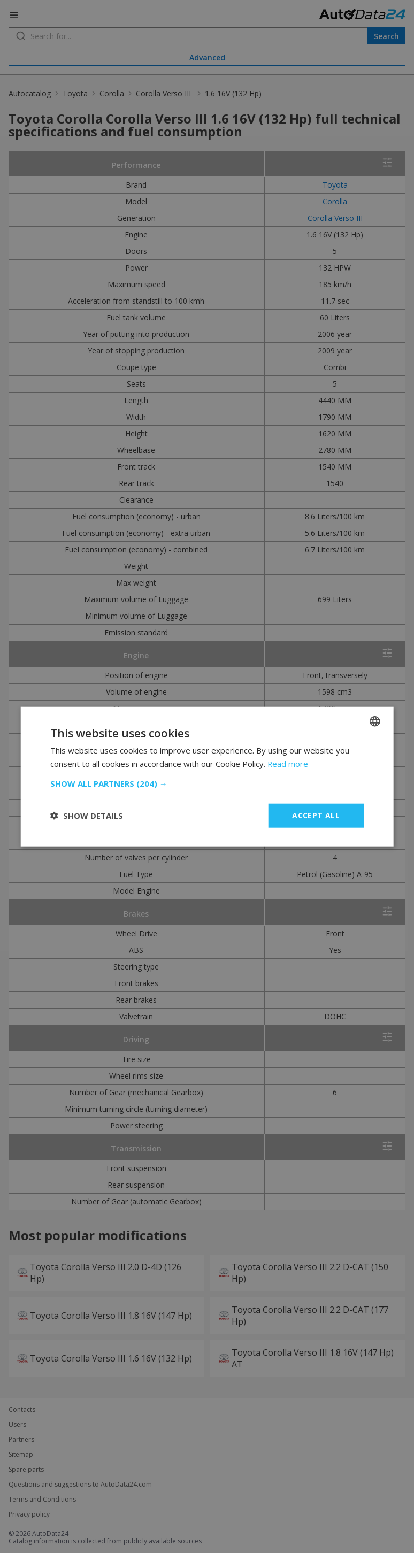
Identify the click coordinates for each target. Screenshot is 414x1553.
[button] (207, 783)
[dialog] (207, 776)
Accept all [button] (316, 815)
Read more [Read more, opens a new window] (288, 763)
